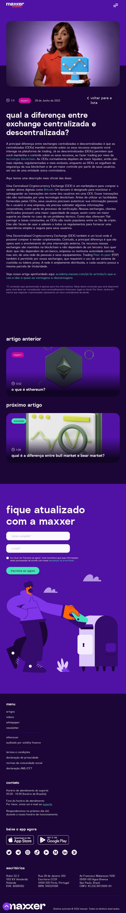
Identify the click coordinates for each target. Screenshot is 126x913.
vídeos (10, 717)
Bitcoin (48, 189)
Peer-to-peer (102, 255)
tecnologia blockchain (20, 159)
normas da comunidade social (24, 763)
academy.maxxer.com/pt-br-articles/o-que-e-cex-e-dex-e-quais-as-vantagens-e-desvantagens (61, 276)
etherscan (12, 737)
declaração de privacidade (22, 757)
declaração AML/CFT (19, 768)
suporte (47, 804)
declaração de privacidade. (61, 560)
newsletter (12, 727)
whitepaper (13, 722)
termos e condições (18, 752)
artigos (10, 711)
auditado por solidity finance (23, 742)
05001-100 (85, 879)
